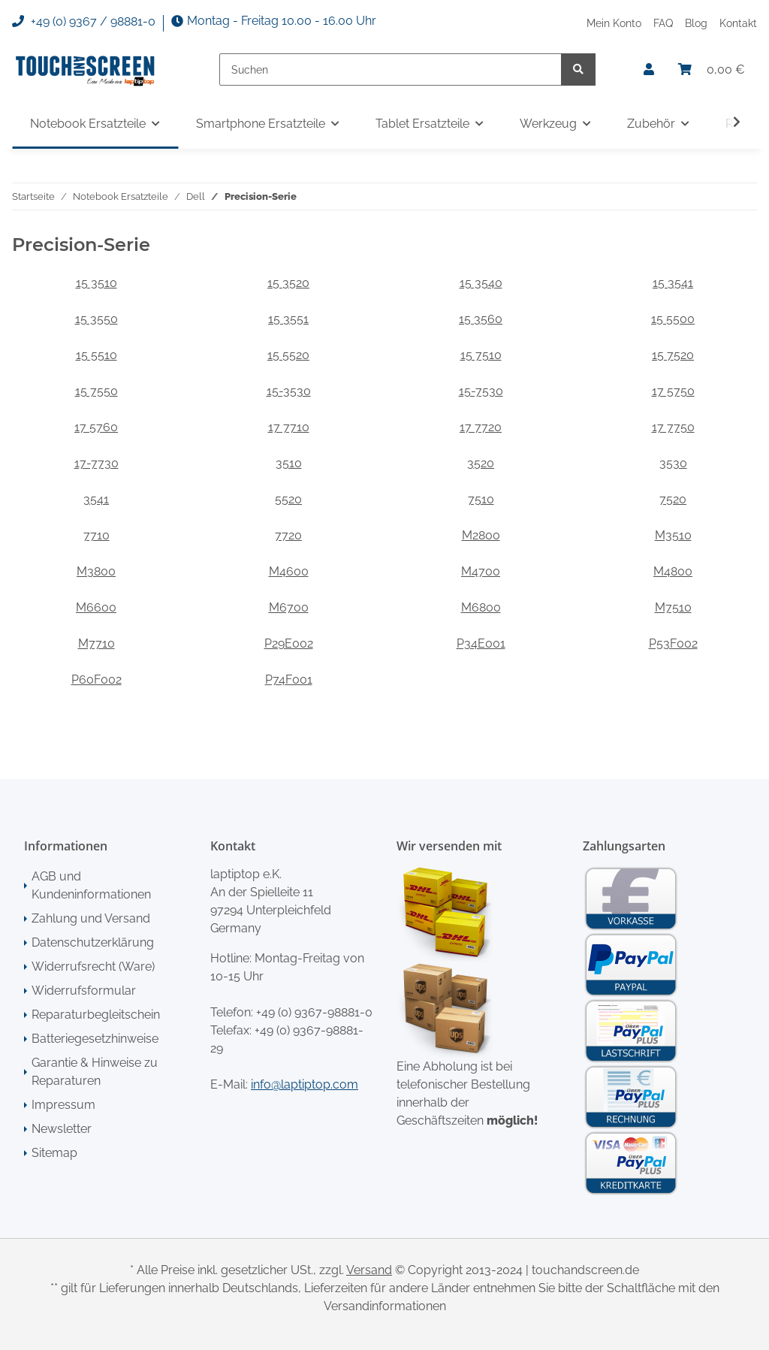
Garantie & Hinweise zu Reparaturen (95, 1072)
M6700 (289, 607)
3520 (480, 463)
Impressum (63, 1105)
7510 (481, 499)
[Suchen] (390, 69)
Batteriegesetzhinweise (95, 1038)
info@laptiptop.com (304, 1084)
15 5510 (96, 355)
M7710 (96, 643)
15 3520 (288, 283)
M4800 (672, 571)
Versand (369, 1270)
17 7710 (288, 427)
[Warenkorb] (711, 70)
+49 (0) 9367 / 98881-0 (83, 22)
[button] (649, 70)
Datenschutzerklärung (93, 942)
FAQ (663, 23)
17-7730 (96, 463)
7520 (672, 499)
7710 (96, 535)
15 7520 (673, 355)
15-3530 (289, 391)
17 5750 (673, 391)
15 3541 (673, 283)
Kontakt (738, 23)
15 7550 (96, 391)
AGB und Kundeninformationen (91, 885)
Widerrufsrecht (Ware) (93, 966)
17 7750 (673, 427)
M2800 (481, 535)
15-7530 (481, 391)
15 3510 (96, 283)
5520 (288, 499)
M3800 (96, 571)
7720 (288, 535)
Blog (696, 23)
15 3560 (480, 319)
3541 (96, 499)
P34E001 (481, 643)
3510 (289, 463)
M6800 (481, 607)
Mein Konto (614, 23)
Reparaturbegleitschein (96, 1014)
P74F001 (288, 679)
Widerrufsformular (84, 990)
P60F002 (96, 679)
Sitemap (54, 1153)
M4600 (289, 571)
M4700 (480, 571)
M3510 (673, 535)
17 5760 (96, 427)
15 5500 (673, 319)
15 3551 (288, 319)
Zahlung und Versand (91, 918)
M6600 (96, 607)
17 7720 (481, 427)
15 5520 (288, 355)
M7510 (673, 607)
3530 (673, 463)
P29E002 (288, 643)
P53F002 (673, 643)
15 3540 (481, 283)
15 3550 (96, 319)
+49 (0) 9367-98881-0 (314, 1012)
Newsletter (62, 1129)
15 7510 (481, 355)
